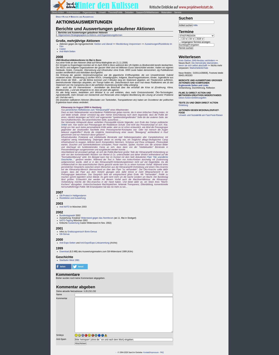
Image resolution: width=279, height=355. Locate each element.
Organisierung (89, 12)
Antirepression (73, 12)
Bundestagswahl (67, 215)
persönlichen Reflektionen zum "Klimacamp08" (87, 110)
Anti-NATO (64, 207)
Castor (62, 49)
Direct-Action (58, 12)
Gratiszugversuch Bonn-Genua (82, 231)
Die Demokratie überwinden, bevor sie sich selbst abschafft (198, 64)
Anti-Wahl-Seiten (67, 51)
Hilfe (195, 25)
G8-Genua (64, 234)
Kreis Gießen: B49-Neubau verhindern (197, 60)
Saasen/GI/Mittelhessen (147, 12)
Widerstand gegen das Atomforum (97, 218)
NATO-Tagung (66, 220)
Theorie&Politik (115, 12)
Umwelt (102, 12)
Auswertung (73, 223)
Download (64, 251)
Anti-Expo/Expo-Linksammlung (94, 243)
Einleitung (183, 105)
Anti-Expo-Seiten (67, 243)
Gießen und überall (103, 44)
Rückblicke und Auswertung (72, 198)
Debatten (129, 12)
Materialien (166, 12)
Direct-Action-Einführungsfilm (192, 98)
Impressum (154, 352)
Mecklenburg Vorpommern (128, 44)
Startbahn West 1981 (69, 260)
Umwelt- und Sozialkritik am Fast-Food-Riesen (201, 115)
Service (177, 12)
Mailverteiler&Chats (199, 68)
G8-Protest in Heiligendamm (72, 195)
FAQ (162, 352)
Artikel (64, 125)
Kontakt (146, 352)
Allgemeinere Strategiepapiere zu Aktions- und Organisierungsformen (90, 35)
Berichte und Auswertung (82, 16)
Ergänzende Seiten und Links (193, 85)
